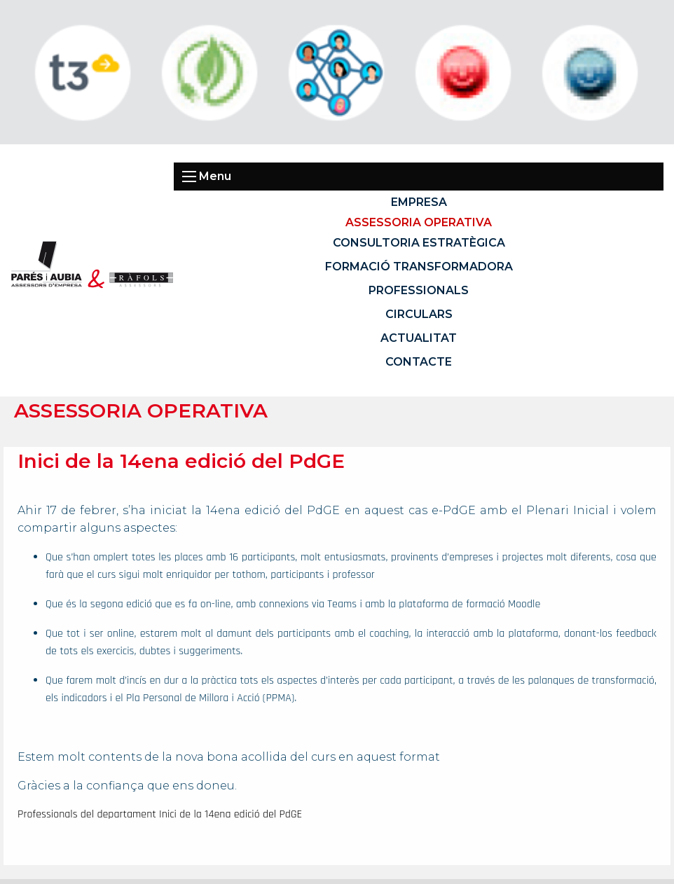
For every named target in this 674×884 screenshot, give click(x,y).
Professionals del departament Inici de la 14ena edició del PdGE (160, 814)
